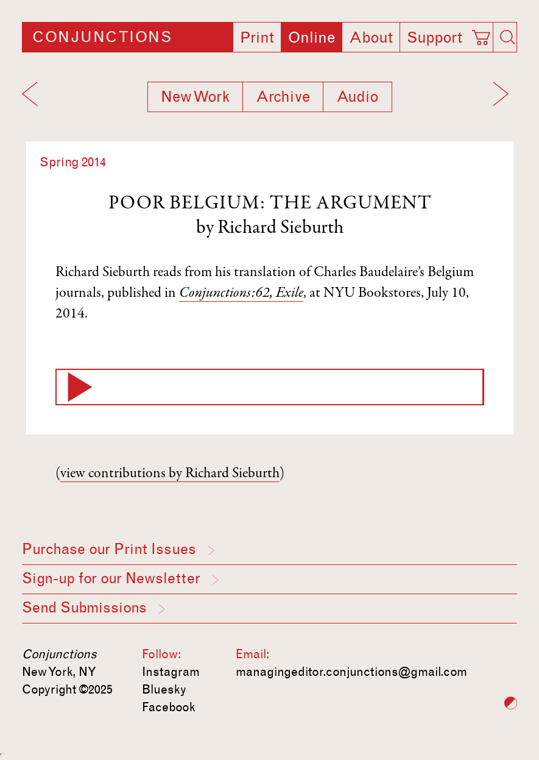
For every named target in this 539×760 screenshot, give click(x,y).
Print (257, 38)
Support (434, 38)
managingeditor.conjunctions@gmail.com (351, 671)
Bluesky (164, 689)
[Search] (508, 37)
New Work (195, 97)
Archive (283, 97)
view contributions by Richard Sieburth (170, 474)
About (371, 38)
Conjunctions (102, 37)
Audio (357, 97)
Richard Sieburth (280, 228)
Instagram (171, 671)
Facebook (169, 707)
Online (311, 38)
